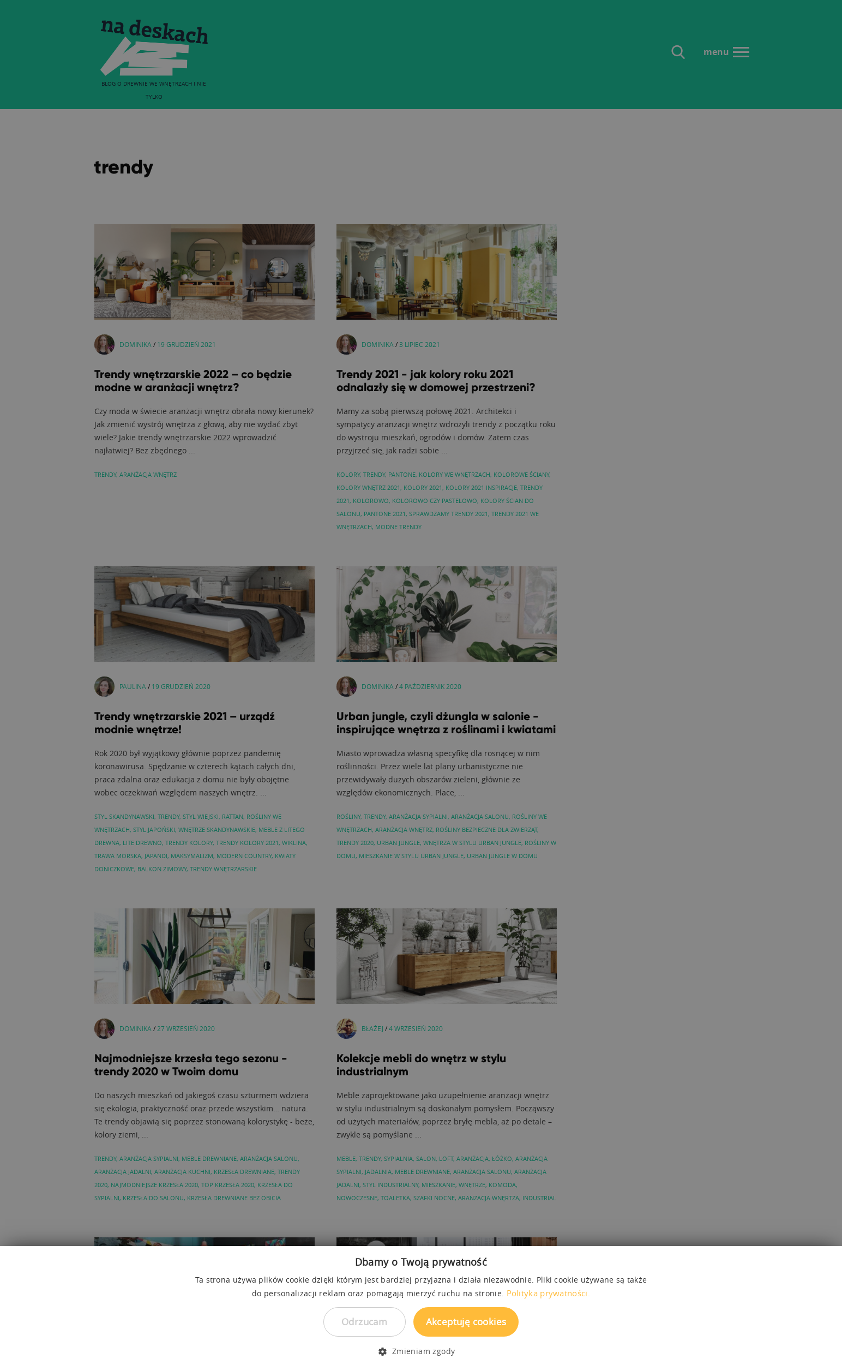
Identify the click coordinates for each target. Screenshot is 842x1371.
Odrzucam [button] (364, 1321)
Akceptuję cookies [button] (466, 1321)
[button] (421, 1351)
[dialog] (421, 685)
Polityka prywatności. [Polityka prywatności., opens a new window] (548, 1293)
